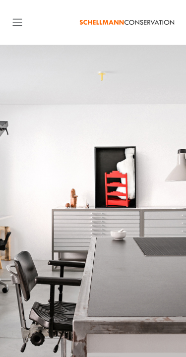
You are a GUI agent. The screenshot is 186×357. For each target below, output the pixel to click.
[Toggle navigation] (17, 22)
